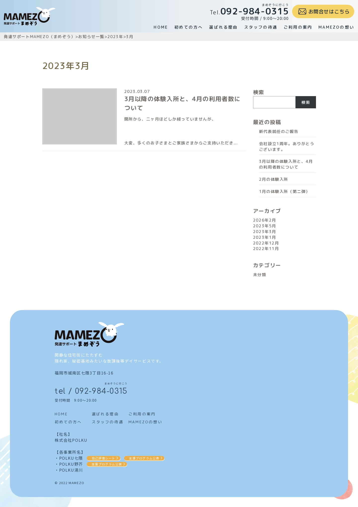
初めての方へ (188, 27)
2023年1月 (264, 237)
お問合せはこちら (329, 11)
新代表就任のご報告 (278, 131)
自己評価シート (103, 458)
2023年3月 (264, 231)
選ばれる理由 (223, 27)
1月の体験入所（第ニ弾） (284, 191)
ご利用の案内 (298, 27)
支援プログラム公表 (144, 458)
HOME (161, 27)
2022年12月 (266, 243)
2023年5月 (264, 226)
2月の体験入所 (273, 179)
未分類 (259, 274)
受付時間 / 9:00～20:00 (249, 11)
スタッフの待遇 (260, 27)
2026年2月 (264, 220)
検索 (258, 92)
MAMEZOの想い (336, 27)
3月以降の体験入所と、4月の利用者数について (286, 164)
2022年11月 (266, 248)
